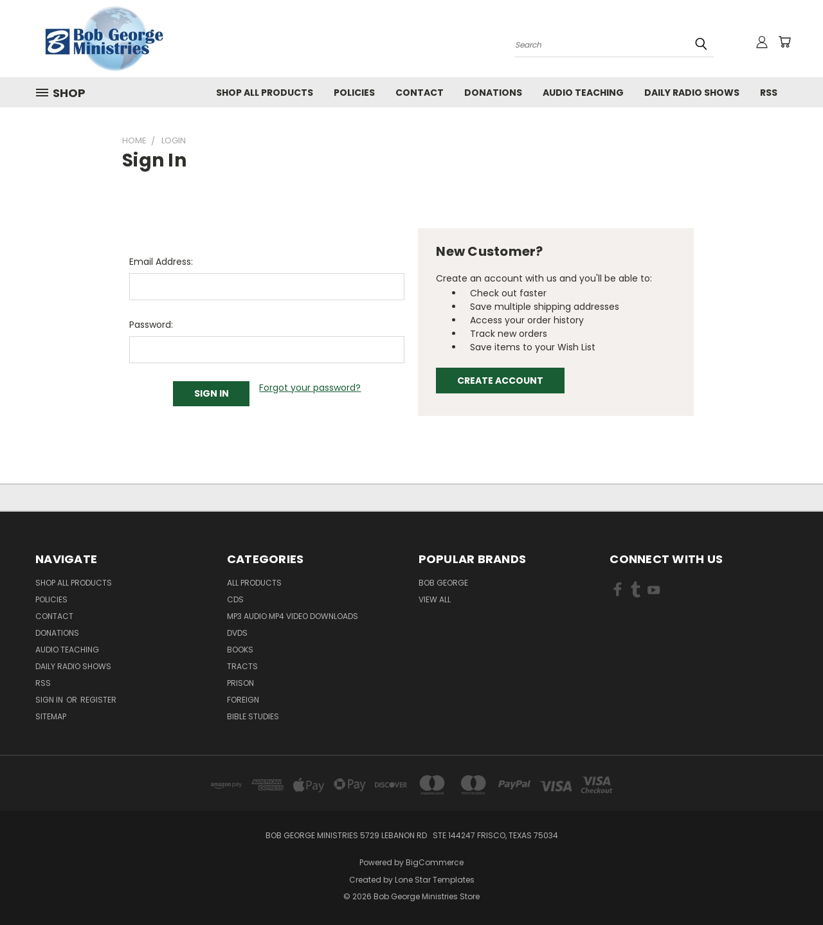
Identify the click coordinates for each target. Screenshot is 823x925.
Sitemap (50, 716)
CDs (235, 599)
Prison (240, 683)
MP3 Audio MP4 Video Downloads (292, 616)
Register (98, 699)
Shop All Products (264, 92)
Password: (151, 324)
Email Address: (161, 261)
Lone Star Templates (435, 879)
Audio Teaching (583, 92)
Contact (419, 92)
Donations (493, 92)
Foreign (243, 699)
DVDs (237, 632)
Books (240, 649)
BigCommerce (435, 862)
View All (435, 599)
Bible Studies (253, 716)
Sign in (50, 699)
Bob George (443, 582)
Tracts (242, 666)
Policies (354, 92)
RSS (768, 92)
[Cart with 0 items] (784, 41)
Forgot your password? (310, 387)
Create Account (500, 380)
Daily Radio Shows (691, 92)
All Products (254, 582)
